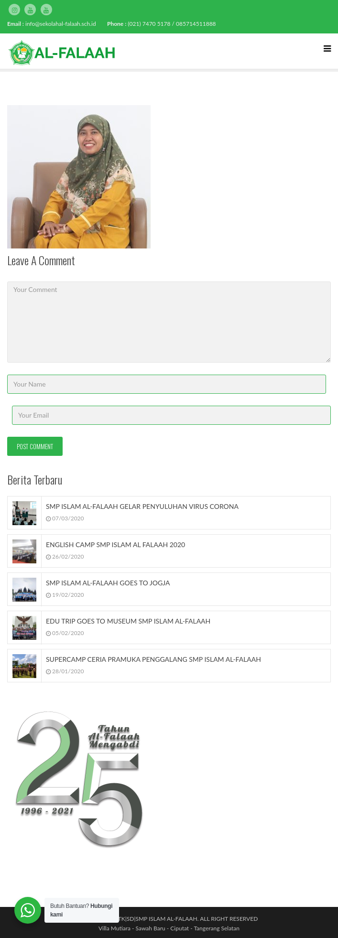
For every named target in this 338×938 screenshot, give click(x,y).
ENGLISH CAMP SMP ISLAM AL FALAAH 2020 (115, 544)
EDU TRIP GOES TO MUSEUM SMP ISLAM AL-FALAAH (128, 621)
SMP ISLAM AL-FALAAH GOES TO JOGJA (108, 583)
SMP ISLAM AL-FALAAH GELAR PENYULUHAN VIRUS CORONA (142, 506)
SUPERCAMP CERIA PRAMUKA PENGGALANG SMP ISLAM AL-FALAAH (153, 659)
